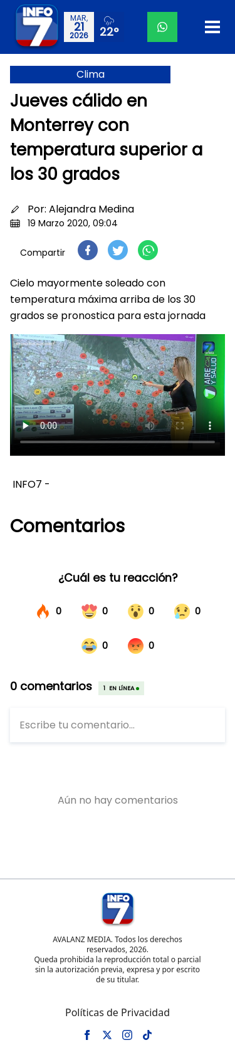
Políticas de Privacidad (117, 1012)
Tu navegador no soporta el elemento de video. (117, 395)
